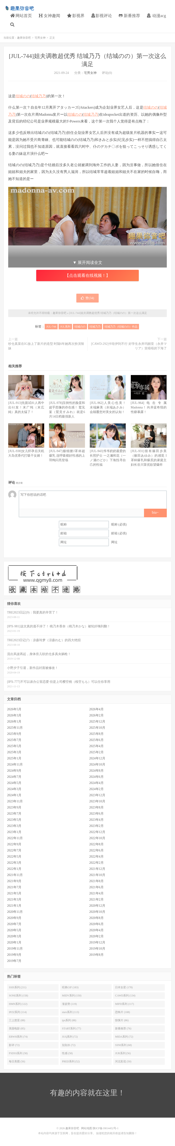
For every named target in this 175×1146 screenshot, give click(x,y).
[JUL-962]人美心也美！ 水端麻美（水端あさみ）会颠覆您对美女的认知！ (108, 407)
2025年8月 (96, 734)
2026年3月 (14, 715)
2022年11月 (15, 838)
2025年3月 (14, 752)
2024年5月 (14, 783)
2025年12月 (97, 721)
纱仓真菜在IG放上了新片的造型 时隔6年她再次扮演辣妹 (46, 346)
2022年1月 (14, 869)
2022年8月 (96, 844)
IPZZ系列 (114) (18, 1012)
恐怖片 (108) (122, 1012)
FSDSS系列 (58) (18, 1053)
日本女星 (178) (124, 987)
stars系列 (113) (70, 1012)
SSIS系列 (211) (17, 987)
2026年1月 (14, 721)
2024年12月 (97, 758)
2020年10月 (97, 911)
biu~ (155, 512)
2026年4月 (96, 709)
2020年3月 (14, 936)
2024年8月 (96, 770)
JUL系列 (65, 326)
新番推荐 (129, 15)
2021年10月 (97, 875)
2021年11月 (15, 875)
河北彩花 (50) (123, 1061)
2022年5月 (14, 856)
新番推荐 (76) (123, 1028)
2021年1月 (14, 905)
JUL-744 (51, 326)
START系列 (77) (71, 1028)
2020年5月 (14, 930)
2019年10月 (97, 948)
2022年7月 (14, 850)
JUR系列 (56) (123, 1053)
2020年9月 (14, 918)
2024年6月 (96, 776)
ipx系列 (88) (69, 1020)
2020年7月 (14, 924)
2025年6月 (96, 740)
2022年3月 (14, 862)
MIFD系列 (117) (124, 1004)
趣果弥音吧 (19, 8)
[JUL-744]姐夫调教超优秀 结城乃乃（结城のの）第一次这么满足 (108, 313)
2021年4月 (96, 893)
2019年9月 (14, 954)
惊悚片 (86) (122, 1020)
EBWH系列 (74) (18, 1036)
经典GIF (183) (70, 987)
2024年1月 (14, 795)
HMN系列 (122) (18, 1004)
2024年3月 (14, 789)
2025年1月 (14, 758)
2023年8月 (96, 807)
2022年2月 (96, 862)
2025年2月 (96, 752)
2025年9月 (14, 734)
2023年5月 (14, 819)
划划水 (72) (68, 1045)
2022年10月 (97, 838)
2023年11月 (15, 801)
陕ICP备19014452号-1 (105, 1128)
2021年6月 (96, 887)
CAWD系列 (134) (125, 995)
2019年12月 (97, 942)
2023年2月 (96, 826)
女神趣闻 (49, 15)
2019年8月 (96, 954)
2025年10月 (97, 727)
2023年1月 (14, 832)
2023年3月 (14, 826)
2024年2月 (96, 789)
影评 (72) (14, 1045)
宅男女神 (40, 37)
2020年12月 (97, 905)
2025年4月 (96, 746)
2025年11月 (15, 727)
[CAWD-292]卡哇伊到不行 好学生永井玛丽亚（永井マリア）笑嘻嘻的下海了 (129, 346)
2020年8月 (96, 918)
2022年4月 (96, 856)
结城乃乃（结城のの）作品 (121, 326)
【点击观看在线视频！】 (87, 275)
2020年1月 (14, 942)
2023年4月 (96, 819)
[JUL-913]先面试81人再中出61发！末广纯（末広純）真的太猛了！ (26, 407)
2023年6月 (96, 813)
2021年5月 (14, 893)
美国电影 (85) (17, 1028)
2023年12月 (97, 795)
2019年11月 (15, 948)
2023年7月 (14, 813)
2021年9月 (14, 881)
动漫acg (156, 15)
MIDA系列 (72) (124, 1036)
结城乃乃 (38, 96)
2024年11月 (15, 764)
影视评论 (101, 15)
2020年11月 (15, 911)
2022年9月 (14, 844)
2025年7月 (14, 740)
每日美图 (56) (17, 1061)
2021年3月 (14, 899)
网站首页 (21, 15)
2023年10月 (97, 801)
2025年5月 (14, 746)
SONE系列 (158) (18, 995)
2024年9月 (14, 770)
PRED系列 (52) (71, 1061)
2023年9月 (14, 807)
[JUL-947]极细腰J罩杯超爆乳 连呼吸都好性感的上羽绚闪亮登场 (67, 455)
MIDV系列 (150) (71, 995)
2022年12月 (97, 832)
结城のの (22, 96)
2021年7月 (14, 887)
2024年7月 (14, 776)
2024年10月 (97, 764)
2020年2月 (96, 936)
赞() (87, 298)
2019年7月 (14, 961)
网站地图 (86, 1128)
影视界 (76, 15)
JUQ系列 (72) (70, 1036)
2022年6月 (96, 850)
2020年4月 (96, 930)
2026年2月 (96, 715)
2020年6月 (96, 924)
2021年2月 (96, 899)
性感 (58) (67, 1053)
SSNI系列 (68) (123, 1045)
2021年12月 (97, 869)
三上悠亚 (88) (17, 1020)
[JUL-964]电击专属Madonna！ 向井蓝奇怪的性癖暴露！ (149, 407)
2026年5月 (14, 709)
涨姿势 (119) (69, 1004)
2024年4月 (96, 783)
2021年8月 (96, 881)
